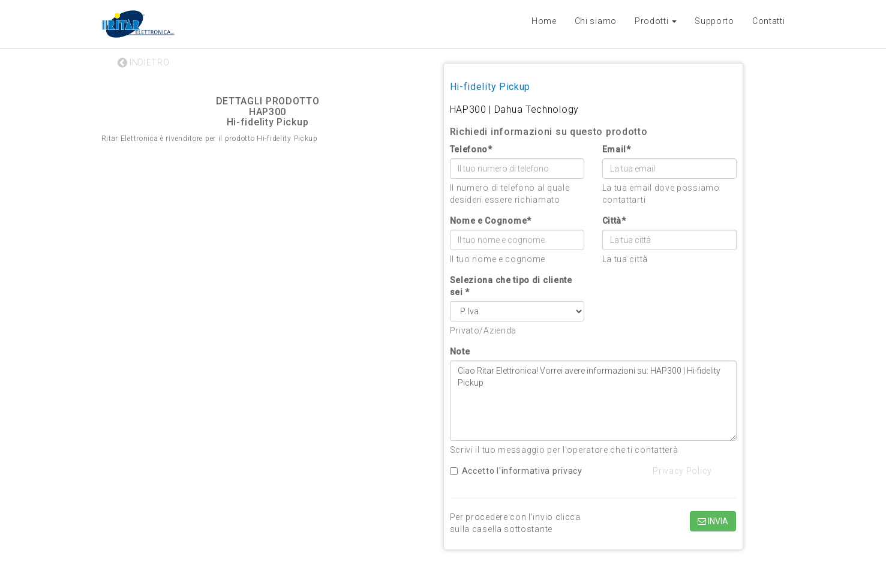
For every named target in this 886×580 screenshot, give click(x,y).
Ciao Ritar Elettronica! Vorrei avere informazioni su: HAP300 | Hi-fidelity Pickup (593, 400)
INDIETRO (144, 62)
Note (460, 351)
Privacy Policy (682, 471)
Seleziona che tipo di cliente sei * (511, 286)
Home (544, 21)
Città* (614, 221)
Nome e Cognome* (491, 221)
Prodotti (656, 21)
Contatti (768, 21)
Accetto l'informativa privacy (516, 471)
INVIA (713, 521)
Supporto (714, 21)
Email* (616, 149)
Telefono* (471, 149)
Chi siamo (596, 21)
